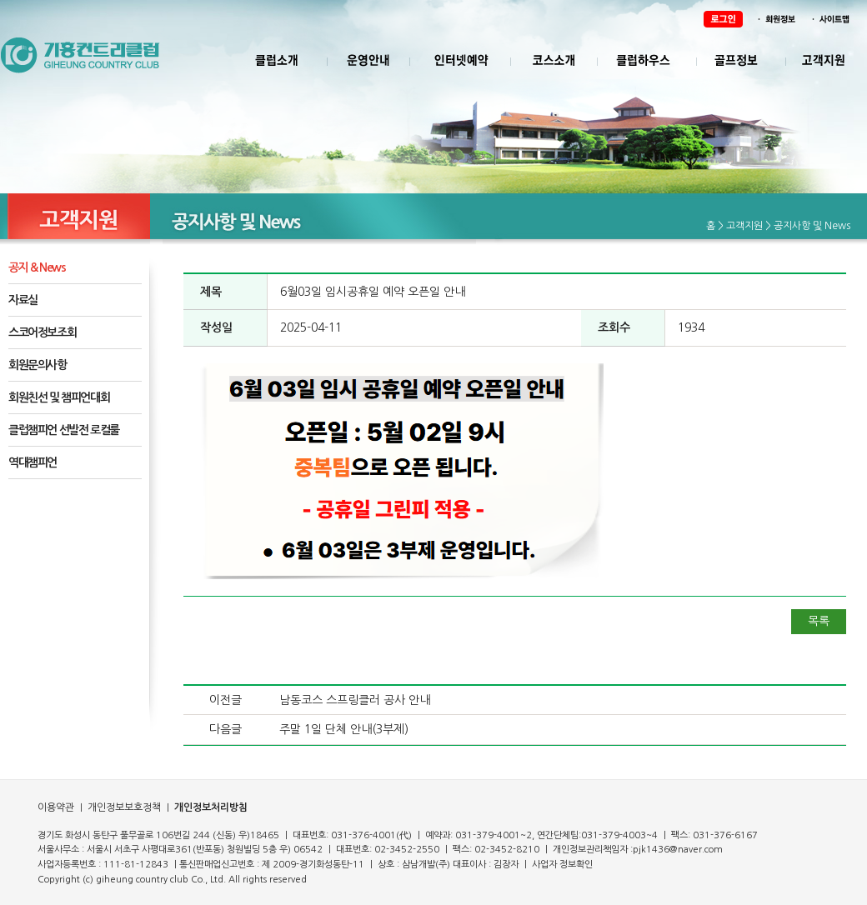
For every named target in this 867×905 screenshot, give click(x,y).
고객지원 (744, 226)
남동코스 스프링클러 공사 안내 (354, 700)
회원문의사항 (37, 365)
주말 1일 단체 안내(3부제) (343, 729)
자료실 (23, 300)
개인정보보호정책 (123, 807)
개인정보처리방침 (211, 807)
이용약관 (56, 807)
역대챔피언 (32, 462)
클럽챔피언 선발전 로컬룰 (63, 430)
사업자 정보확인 (562, 864)
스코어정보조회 (42, 332)
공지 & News (36, 267)
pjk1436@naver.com (678, 849)
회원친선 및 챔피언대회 (58, 397)
